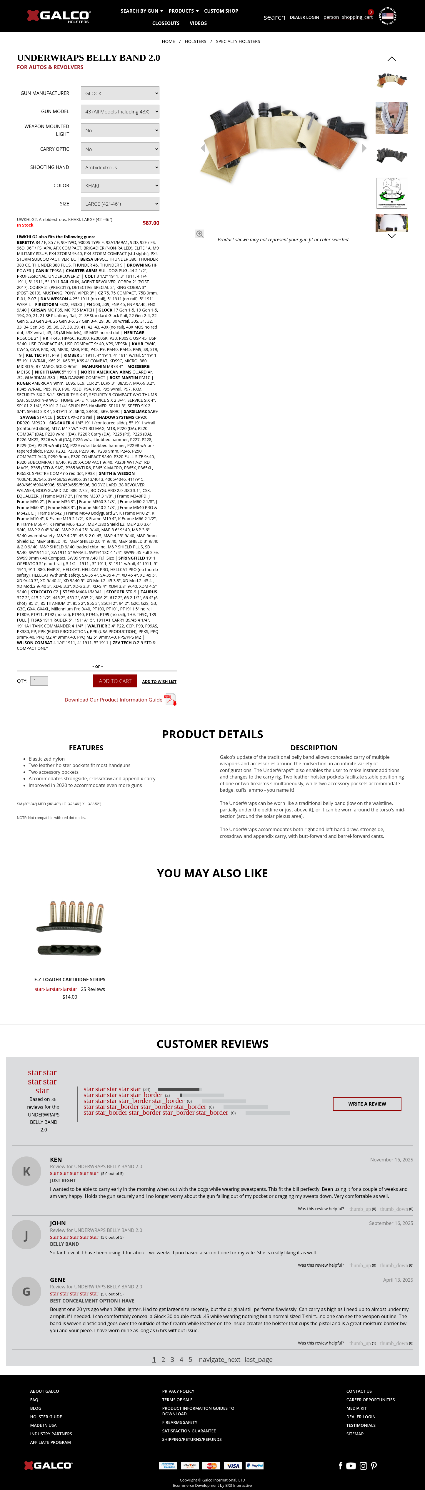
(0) (189, 1101)
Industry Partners (51, 1434)
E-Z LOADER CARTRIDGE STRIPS (69, 980)
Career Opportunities (370, 1399)
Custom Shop (221, 11)
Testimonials (361, 1425)
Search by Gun (142, 11)
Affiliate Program (50, 1442)
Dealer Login (304, 17)
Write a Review (367, 1104)
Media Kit (356, 1408)
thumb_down (394, 1209)
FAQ (34, 1399)
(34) (146, 1089)
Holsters (195, 41)
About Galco (44, 1391)
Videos (198, 23)
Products (183, 11)
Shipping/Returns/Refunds (191, 1439)
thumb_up (360, 1209)
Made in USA (43, 1425)
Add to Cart (115, 680)
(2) (167, 1095)
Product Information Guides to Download (198, 1411)
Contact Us (359, 1391)
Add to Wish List (159, 681)
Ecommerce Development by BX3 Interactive (212, 1485)
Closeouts (166, 23)
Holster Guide (46, 1416)
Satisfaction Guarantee (189, 1431)
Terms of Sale (177, 1399)
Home (168, 41)
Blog (35, 1408)
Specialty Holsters (238, 41)
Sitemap (355, 1434)
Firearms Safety (179, 1422)
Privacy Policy (178, 1391)
